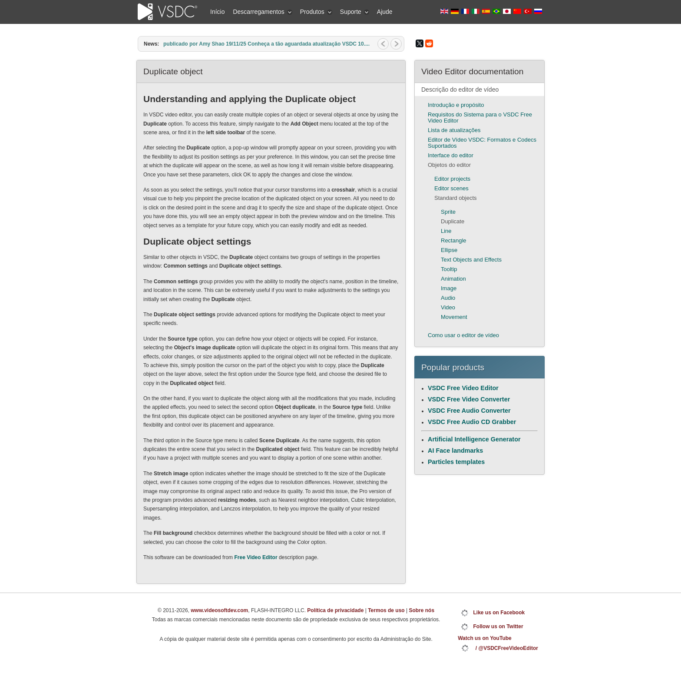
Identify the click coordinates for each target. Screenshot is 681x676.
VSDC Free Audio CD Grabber (472, 421)
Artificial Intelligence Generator (474, 439)
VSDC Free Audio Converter (469, 410)
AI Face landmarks (455, 450)
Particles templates (456, 461)
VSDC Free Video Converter (469, 399)
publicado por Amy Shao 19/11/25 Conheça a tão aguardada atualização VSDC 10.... (266, 44)
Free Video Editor (255, 557)
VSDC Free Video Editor (463, 387)
